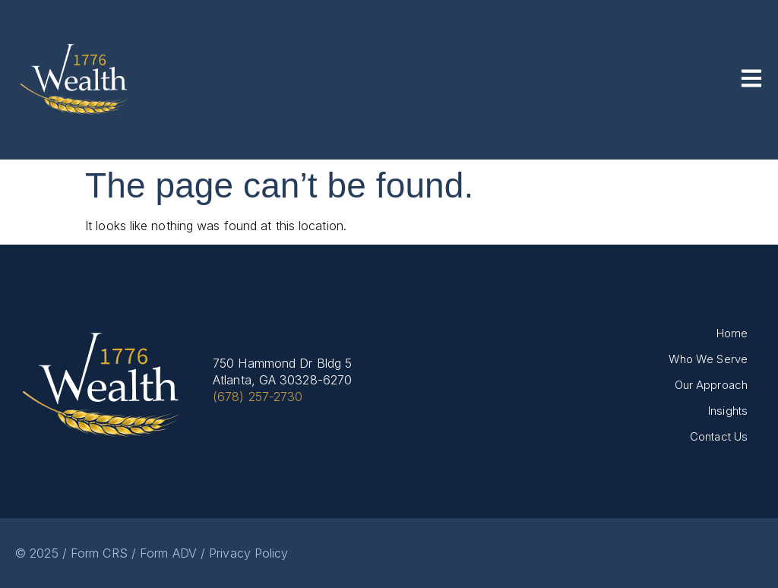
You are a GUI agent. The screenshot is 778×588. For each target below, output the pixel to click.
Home (732, 333)
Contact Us (719, 436)
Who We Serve (708, 359)
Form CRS (99, 553)
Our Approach (711, 385)
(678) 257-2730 (257, 396)
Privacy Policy (248, 553)
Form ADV (168, 553)
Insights (728, 410)
